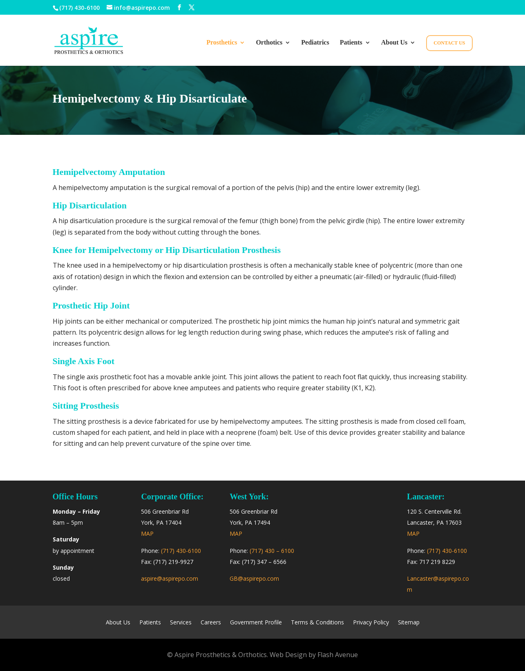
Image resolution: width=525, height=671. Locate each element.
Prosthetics (221, 43)
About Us (394, 43)
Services (181, 623)
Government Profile (256, 623)
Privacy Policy (371, 623)
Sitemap (409, 623)
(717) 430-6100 (79, 7)
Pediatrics (315, 43)
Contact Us (449, 43)
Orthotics (269, 43)
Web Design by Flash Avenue (314, 654)
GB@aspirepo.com (254, 578)
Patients (351, 43)
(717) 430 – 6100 (272, 551)
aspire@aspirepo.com (169, 578)
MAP (147, 533)
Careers (211, 623)
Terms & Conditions (317, 623)
